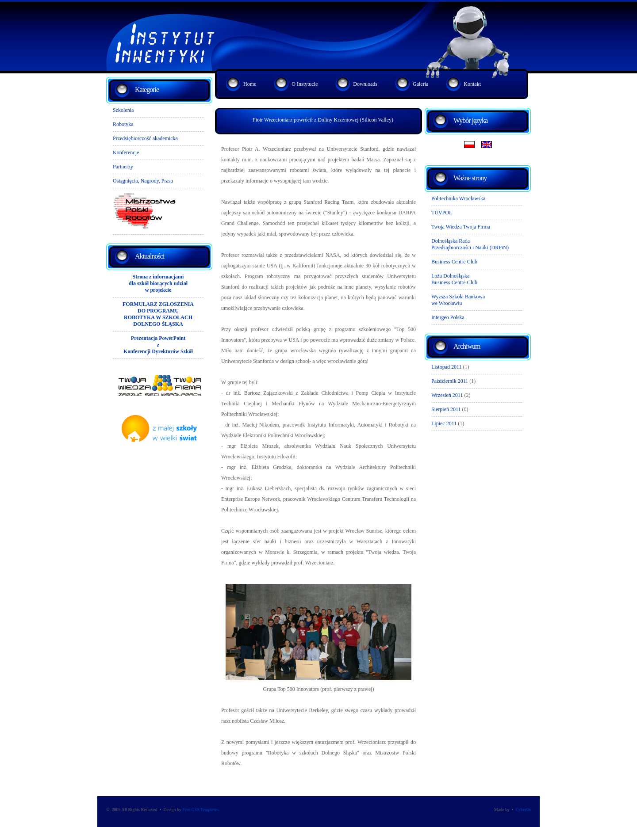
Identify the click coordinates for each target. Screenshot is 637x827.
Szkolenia (123, 110)
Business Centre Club (454, 262)
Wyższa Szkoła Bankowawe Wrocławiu (458, 299)
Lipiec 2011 (444, 423)
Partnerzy (123, 167)
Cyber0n (523, 809)
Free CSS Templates (200, 809)
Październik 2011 (449, 381)
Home (249, 84)
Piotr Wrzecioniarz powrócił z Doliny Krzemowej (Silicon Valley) (323, 120)
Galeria (420, 84)
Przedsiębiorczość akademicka (145, 138)
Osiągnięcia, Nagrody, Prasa (143, 181)
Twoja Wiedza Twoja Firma (460, 227)
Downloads (365, 84)
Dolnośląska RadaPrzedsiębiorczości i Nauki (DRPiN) (470, 244)
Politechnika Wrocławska (458, 198)
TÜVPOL (441, 213)
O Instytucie (305, 84)
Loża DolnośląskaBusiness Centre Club (454, 279)
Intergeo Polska (447, 317)
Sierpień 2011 (446, 409)
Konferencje (126, 152)
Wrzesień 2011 (447, 395)
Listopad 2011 (446, 367)
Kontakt (472, 84)
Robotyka (123, 124)
